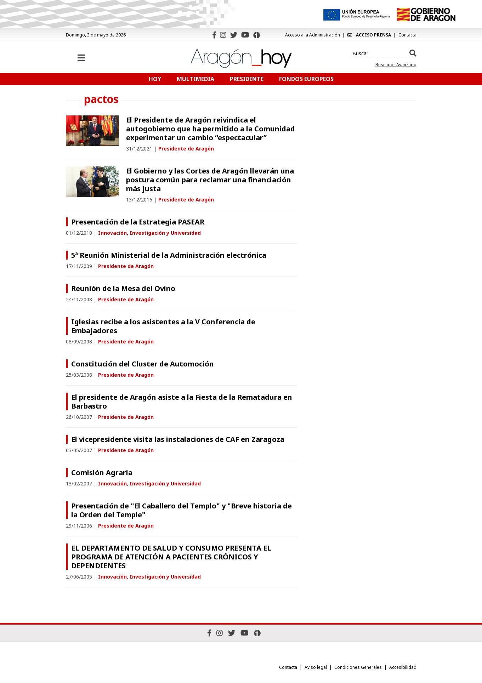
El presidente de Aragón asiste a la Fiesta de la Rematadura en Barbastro (181, 401)
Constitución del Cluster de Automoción (142, 363)
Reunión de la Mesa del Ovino (123, 288)
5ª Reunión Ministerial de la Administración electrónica (168, 255)
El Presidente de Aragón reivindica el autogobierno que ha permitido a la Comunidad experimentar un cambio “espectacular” (210, 128)
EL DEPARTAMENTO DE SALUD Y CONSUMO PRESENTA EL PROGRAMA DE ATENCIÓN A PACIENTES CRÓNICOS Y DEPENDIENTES (171, 556)
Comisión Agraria (101, 472)
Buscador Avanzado (395, 64)
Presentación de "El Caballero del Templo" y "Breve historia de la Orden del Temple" (181, 510)
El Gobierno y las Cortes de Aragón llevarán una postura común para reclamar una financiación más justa (210, 179)
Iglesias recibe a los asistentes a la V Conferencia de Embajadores (163, 326)
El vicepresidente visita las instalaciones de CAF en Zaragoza (177, 439)
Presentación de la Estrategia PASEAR (137, 221)
